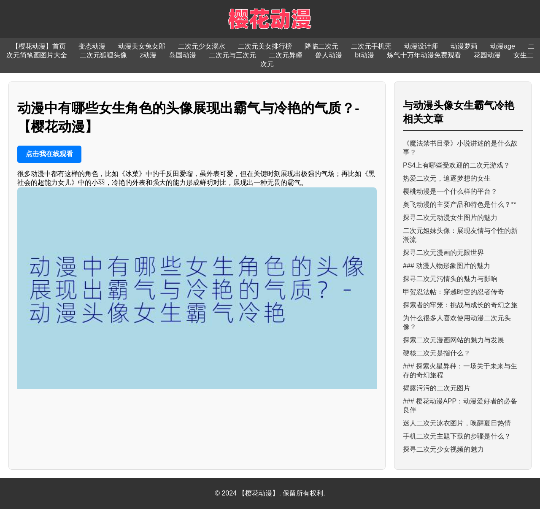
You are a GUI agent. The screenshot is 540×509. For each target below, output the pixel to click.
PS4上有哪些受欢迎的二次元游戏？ (456, 165)
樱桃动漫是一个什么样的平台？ (450, 191)
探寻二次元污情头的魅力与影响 (450, 278)
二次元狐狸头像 (103, 55)
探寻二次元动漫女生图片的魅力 (450, 217)
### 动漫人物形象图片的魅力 (446, 265)
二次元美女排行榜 (265, 46)
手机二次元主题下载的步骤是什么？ (457, 436)
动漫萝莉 (464, 46)
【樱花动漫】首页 (39, 46)
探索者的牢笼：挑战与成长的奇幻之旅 (460, 305)
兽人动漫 (328, 55)
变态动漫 (91, 46)
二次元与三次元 (232, 55)
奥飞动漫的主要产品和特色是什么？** (459, 204)
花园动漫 (487, 55)
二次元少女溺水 (201, 46)
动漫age (502, 46)
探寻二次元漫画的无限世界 (443, 252)
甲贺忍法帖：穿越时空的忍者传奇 (453, 291)
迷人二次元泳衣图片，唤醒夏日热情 (457, 423)
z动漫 (148, 55)
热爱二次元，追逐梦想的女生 (447, 178)
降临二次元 (321, 46)
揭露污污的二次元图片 (436, 388)
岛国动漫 (182, 55)
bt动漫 (364, 55)
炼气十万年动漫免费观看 (424, 55)
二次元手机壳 (371, 46)
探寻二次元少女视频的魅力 (443, 449)
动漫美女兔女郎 (141, 46)
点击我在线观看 (49, 153)
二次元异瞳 (285, 55)
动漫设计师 (421, 46)
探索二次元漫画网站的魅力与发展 (453, 340)
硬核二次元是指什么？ (436, 353)
